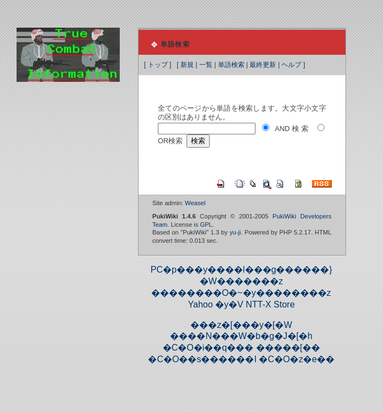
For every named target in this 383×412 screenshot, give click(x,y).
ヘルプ (291, 65)
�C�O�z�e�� (296, 359)
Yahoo (200, 304)
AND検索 (292, 128)
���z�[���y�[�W (241, 325)
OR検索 (170, 141)
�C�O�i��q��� (208, 347)
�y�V (229, 304)
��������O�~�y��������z (241, 293)
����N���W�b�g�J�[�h (241, 336)
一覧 (205, 65)
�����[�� (288, 347)
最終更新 (262, 65)
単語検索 (231, 65)
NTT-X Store (270, 304)
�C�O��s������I (202, 359)
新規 (187, 65)
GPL (206, 224)
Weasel (195, 203)
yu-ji (235, 232)
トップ (158, 65)
